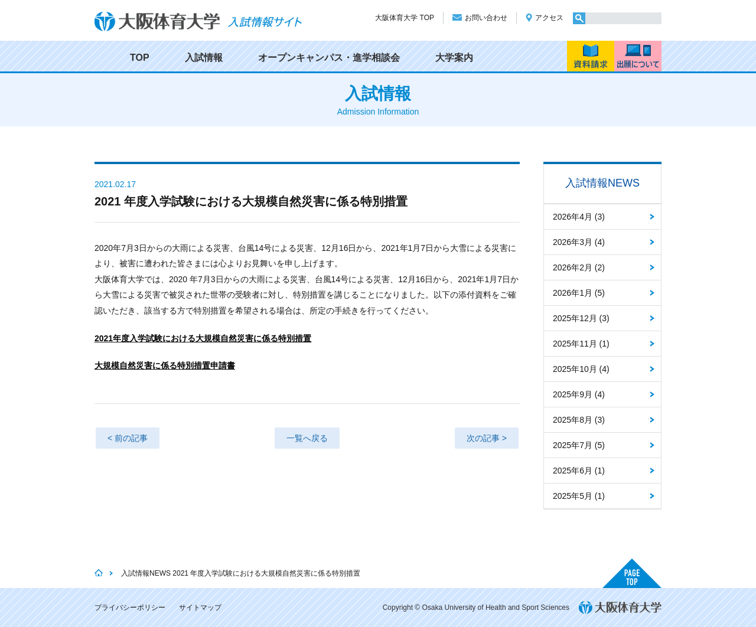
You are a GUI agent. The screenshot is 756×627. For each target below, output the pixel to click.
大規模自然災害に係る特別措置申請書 (164, 365)
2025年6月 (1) (579, 470)
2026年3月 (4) (579, 242)
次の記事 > (487, 438)
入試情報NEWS (602, 183)
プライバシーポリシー (129, 607)
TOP (139, 58)
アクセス (549, 18)
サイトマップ (200, 607)
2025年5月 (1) (579, 496)
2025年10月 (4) (581, 369)
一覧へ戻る (307, 438)
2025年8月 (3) (579, 419)
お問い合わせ (486, 18)
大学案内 (454, 58)
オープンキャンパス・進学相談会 (329, 58)
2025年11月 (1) (581, 343)
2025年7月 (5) (579, 445)
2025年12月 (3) (581, 318)
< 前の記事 (127, 438)
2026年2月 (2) (579, 267)
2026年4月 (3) (579, 216)
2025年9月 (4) (579, 394)
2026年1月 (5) (579, 293)
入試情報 (204, 58)
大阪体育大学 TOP (404, 18)
